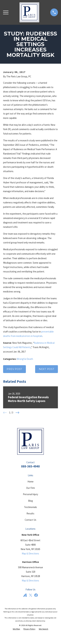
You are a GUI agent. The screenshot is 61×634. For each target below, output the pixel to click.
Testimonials (30, 507)
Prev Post (14, 369)
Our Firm (30, 487)
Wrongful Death (25, 358)
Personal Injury (30, 494)
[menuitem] (16, 629)
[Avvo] (25, 595)
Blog (30, 500)
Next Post (46, 369)
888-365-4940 (30, 466)
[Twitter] (30, 595)
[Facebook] (36, 595)
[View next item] (17, 413)
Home (30, 481)
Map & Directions (30, 553)
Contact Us (30, 519)
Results (30, 513)
